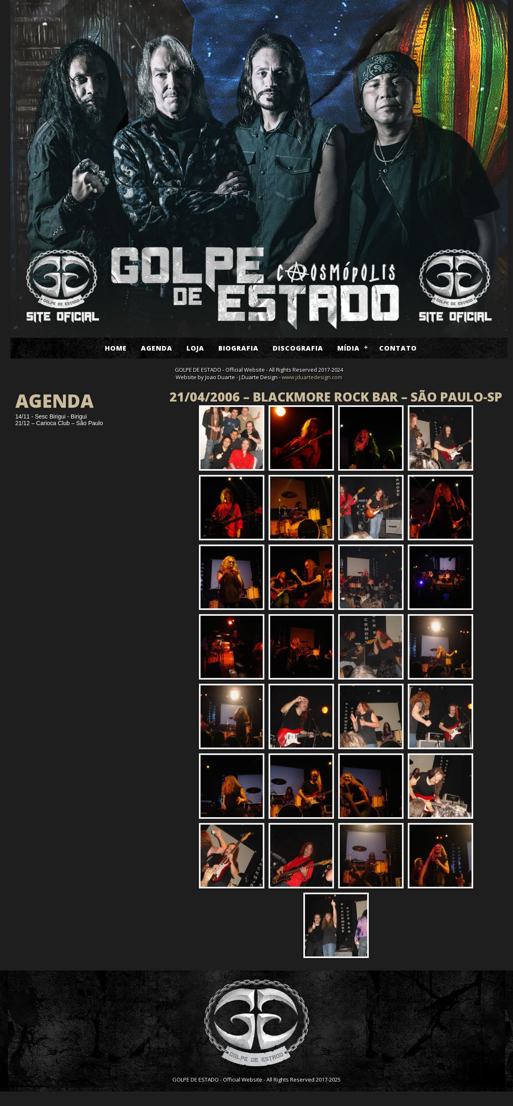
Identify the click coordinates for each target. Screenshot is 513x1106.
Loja (195, 348)
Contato (398, 348)
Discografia (298, 348)
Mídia (348, 348)
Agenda (156, 348)
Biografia (238, 348)
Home (116, 348)
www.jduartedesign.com (312, 377)
